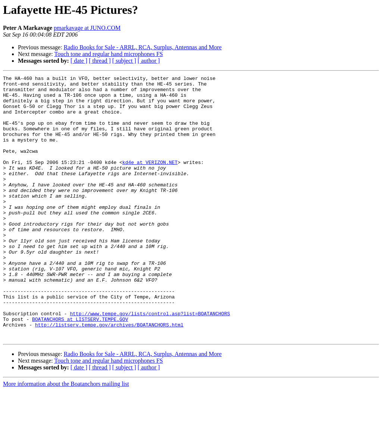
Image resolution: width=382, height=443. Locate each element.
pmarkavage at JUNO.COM (87, 28)
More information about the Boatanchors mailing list (66, 436)
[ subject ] (124, 61)
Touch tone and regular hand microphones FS (108, 54)
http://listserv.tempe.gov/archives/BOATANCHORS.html (109, 375)
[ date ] (79, 61)
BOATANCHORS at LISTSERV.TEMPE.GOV (80, 368)
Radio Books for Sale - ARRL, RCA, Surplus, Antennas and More (143, 47)
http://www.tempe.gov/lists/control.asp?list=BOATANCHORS (150, 361)
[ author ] (149, 61)
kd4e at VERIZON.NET (150, 180)
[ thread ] (100, 61)
